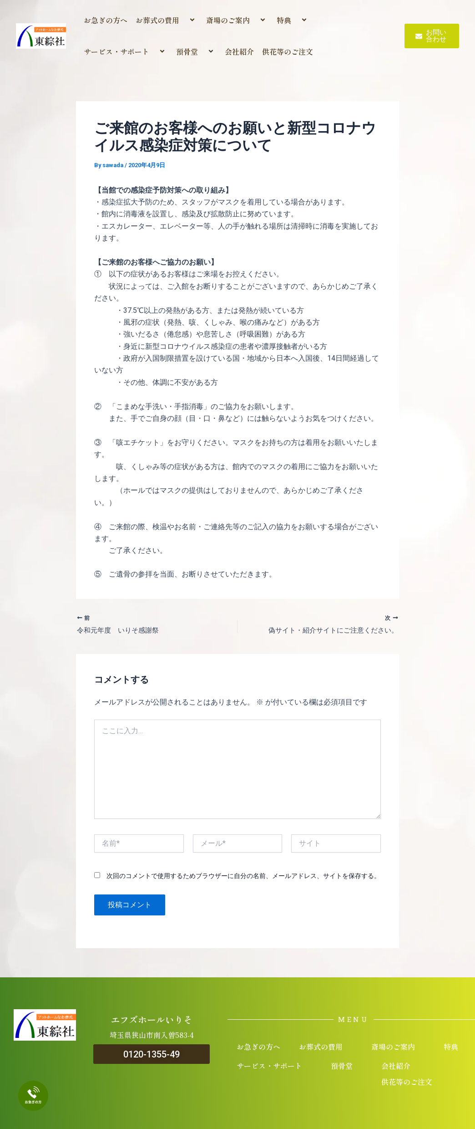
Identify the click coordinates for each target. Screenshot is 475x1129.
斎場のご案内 (237, 20)
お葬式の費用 (167, 20)
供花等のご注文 (287, 51)
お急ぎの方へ (105, 20)
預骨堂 (196, 51)
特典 (293, 20)
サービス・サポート (126, 51)
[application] (183, 20)
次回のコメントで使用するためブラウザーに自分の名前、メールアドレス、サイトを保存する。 (243, 877)
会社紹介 (239, 51)
